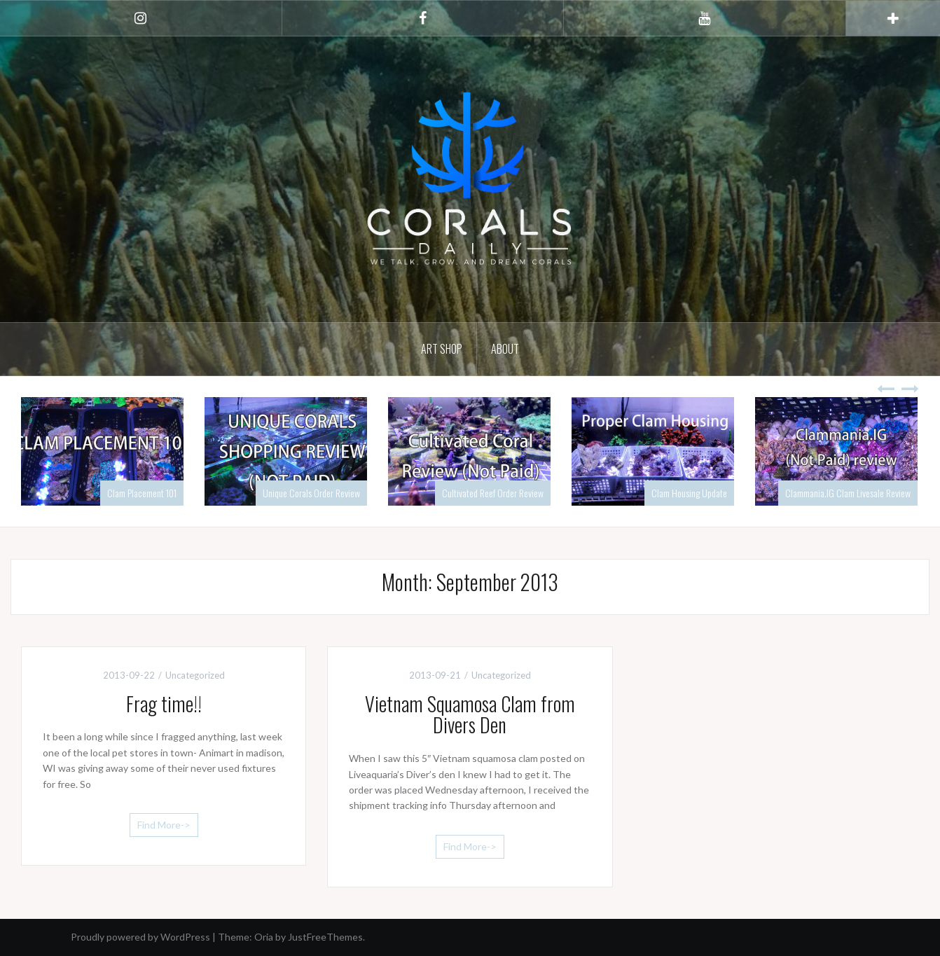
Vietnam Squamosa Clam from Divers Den (470, 714)
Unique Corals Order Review (311, 492)
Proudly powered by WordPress (140, 937)
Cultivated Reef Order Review (493, 492)
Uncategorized (195, 675)
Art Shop (441, 348)
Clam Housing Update (689, 492)
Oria (263, 937)
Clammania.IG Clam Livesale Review (848, 492)
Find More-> (164, 825)
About (505, 348)
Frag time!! (164, 703)
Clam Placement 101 (142, 492)
